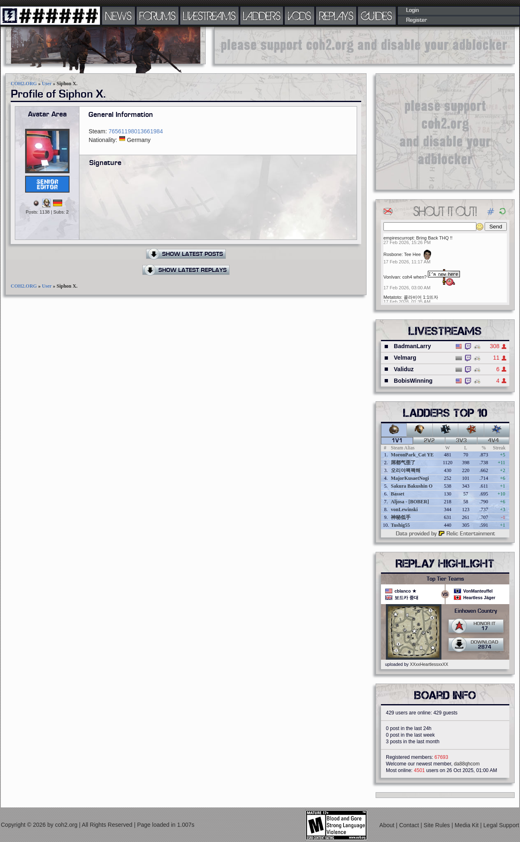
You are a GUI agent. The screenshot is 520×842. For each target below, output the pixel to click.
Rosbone (392, 254)
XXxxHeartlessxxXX (429, 664)
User (47, 83)
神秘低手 (401, 517)
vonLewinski (404, 509)
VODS (299, 16)
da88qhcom (467, 764)
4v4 (493, 441)
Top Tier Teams (445, 579)
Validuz (403, 369)
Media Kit (467, 825)
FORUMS (157, 16)
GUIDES (377, 16)
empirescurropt (398, 237)
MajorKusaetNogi (410, 478)
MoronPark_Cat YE (412, 455)
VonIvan (391, 276)
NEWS (118, 16)
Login (412, 10)
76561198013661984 (136, 131)
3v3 (461, 441)
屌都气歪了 (403, 462)
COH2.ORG (24, 83)
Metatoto (392, 297)
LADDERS (262, 16)
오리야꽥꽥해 (405, 470)
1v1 (397, 441)
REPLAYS (336, 16)
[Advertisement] (364, 45)
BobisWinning (413, 380)
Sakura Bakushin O (411, 486)
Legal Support (501, 825)
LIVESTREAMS (209, 16)
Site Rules (438, 825)
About (387, 825)
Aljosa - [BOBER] (410, 502)
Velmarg (405, 357)
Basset (397, 494)
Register (416, 20)
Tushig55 (400, 525)
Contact (409, 825)
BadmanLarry (412, 346)
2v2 (429, 441)
